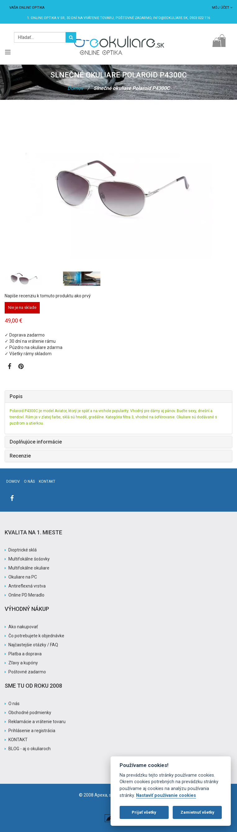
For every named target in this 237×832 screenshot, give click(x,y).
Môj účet (222, 8)
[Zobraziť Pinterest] (21, 367)
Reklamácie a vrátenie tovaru (37, 721)
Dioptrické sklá (22, 549)
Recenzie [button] (20, 456)
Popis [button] (16, 396)
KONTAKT (18, 739)
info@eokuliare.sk (170, 18)
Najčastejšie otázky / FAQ (33, 644)
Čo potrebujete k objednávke (36, 635)
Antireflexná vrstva (27, 585)
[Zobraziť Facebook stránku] (9, 367)
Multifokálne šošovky (29, 558)
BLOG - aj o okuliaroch (29, 748)
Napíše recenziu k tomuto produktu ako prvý (48, 295)
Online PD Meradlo (26, 595)
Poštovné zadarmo (27, 671)
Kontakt (47, 481)
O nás (29, 481)
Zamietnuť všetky (197, 812)
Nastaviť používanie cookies (166, 795)
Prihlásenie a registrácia (31, 730)
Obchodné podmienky (29, 712)
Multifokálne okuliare (28, 567)
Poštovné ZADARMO (133, 18)
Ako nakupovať (23, 626)
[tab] (118, 396)
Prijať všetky (144, 812)
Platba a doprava (25, 653)
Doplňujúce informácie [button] (36, 442)
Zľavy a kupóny (23, 662)
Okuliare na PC (22, 576)
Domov (75, 88)
